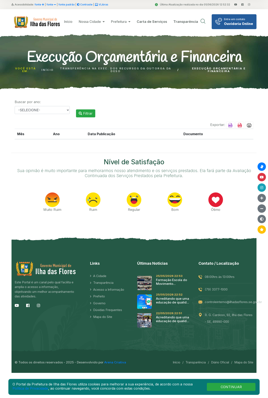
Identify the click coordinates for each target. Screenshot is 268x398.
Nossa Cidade (92, 21)
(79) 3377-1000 (216, 289)
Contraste (85, 4)
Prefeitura (120, 21)
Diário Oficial (220, 362)
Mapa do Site (102, 317)
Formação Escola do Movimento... (171, 282)
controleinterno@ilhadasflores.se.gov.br (233, 302)
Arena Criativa (115, 362)
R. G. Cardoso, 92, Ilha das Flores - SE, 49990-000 (229, 318)
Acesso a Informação (108, 290)
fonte (39, 4)
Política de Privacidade (30, 388)
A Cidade (99, 276)
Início (68, 21)
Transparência (103, 283)
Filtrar (86, 113)
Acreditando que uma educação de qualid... (172, 300)
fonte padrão (66, 4)
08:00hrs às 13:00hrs (219, 277)
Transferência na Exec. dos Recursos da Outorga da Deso (115, 70)
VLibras (101, 4)
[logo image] (37, 21)
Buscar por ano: (28, 102)
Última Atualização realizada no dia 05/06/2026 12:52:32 (192, 4)
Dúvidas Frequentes (107, 310)
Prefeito (99, 296)
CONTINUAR (231, 387)
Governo (99, 303)
